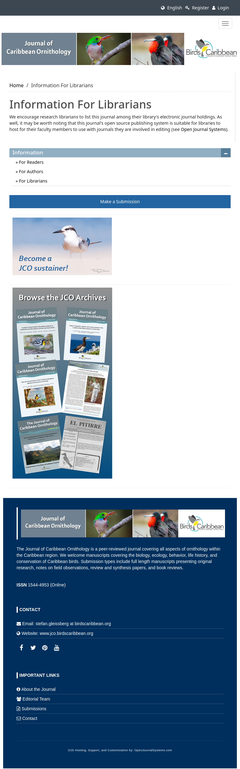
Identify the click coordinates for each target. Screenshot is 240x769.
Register (197, 8)
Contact (29, 718)
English (171, 8)
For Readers (30, 162)
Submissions (34, 708)
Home (16, 85)
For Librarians (32, 181)
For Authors (30, 171)
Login (220, 8)
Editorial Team (36, 698)
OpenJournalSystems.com (153, 750)
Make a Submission (120, 201)
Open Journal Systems (203, 129)
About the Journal (38, 689)
